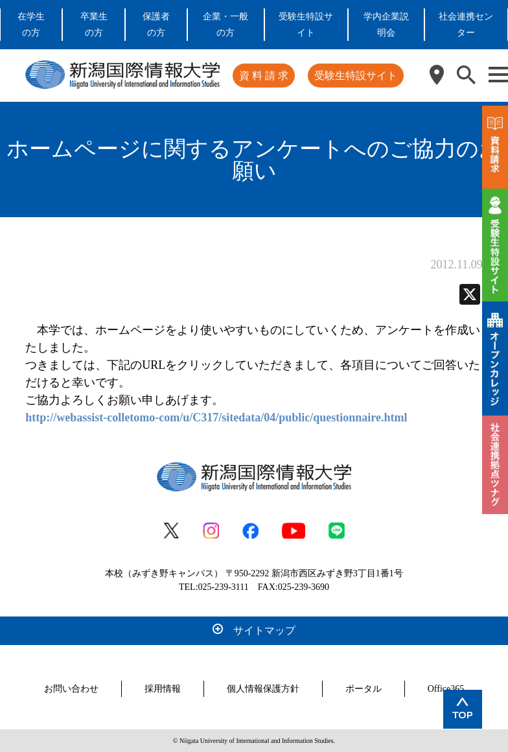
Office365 (446, 689)
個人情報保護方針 (263, 689)
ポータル (363, 689)
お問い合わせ (71, 689)
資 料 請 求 (263, 75)
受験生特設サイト (355, 75)
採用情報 (162, 689)
